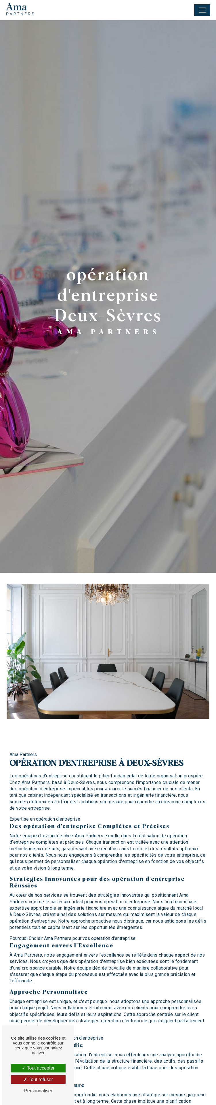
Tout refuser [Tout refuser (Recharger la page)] (38, 1079)
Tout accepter (38, 1068)
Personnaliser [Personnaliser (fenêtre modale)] (38, 1090)
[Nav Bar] (202, 10)
